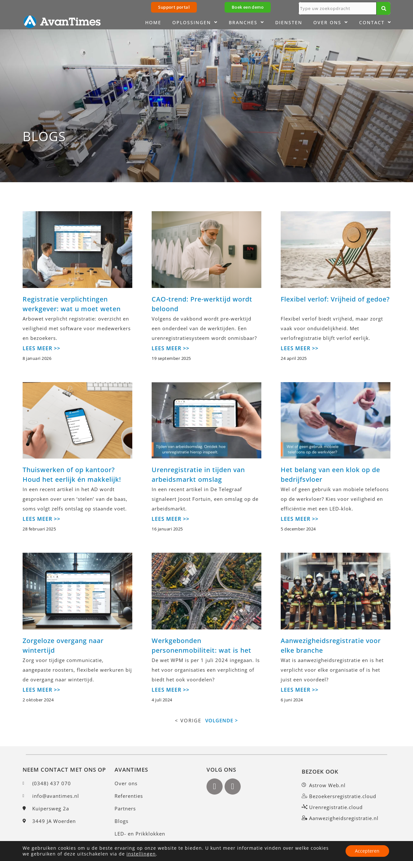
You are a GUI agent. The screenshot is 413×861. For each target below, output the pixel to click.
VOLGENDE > (221, 720)
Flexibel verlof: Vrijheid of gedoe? (335, 299)
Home (153, 22)
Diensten (288, 22)
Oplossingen (195, 22)
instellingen (141, 854)
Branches (246, 22)
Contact (375, 22)
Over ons (330, 22)
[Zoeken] (383, 8)
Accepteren (367, 851)
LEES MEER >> (41, 348)
